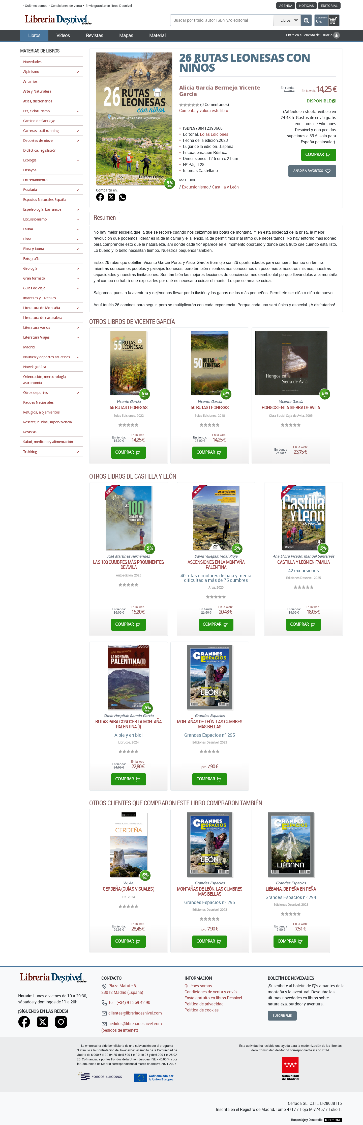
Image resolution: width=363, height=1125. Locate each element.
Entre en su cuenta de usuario (313, 35)
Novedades (32, 61)
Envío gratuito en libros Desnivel (108, 5)
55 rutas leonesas (129, 407)
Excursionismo (195, 187)
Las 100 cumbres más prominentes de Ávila (128, 565)
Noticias (306, 5)
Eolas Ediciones (214, 134)
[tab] (104, 219)
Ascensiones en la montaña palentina (216, 565)
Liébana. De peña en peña (291, 888)
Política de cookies (202, 1010)
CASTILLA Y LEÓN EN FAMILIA (303, 562)
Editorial (329, 5)
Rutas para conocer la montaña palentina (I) (128, 724)
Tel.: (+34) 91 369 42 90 (125, 1002)
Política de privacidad (204, 1004)
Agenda (285, 5)
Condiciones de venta (66, 5)
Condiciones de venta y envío (211, 992)
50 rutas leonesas (210, 407)
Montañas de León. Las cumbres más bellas (209, 724)
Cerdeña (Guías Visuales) (128, 888)
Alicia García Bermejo (208, 87)
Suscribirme (282, 1015)
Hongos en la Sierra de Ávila (291, 407)
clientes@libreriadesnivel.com (131, 1013)
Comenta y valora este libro (203, 110)
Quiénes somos (36, 5)
